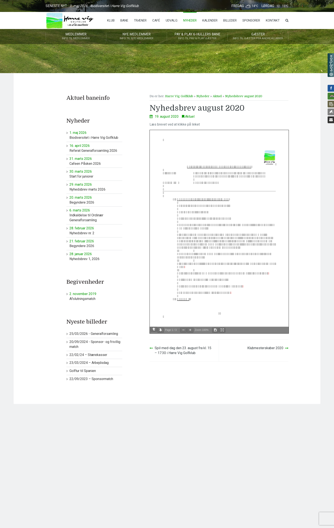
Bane (124, 20)
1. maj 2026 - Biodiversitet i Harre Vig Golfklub (104, 6)
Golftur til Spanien (82, 371)
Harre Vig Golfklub (179, 96)
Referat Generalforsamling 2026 (95, 148)
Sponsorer (251, 20)
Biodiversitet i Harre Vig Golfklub (95, 135)
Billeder (230, 20)
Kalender (209, 20)
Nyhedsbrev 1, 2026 (95, 256)
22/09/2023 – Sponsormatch (91, 379)
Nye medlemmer (136, 36)
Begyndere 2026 (95, 199)
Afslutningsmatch (95, 296)
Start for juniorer (95, 173)
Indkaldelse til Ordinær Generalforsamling (95, 215)
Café (156, 20)
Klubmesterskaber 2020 (265, 348)
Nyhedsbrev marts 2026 (95, 186)
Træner (140, 20)
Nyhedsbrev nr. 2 (95, 230)
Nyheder (190, 20)
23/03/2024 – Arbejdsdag (89, 363)
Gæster (258, 36)
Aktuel (217, 96)
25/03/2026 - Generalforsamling (93, 334)
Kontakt (273, 20)
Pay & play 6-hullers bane (197, 36)
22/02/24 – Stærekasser (88, 355)
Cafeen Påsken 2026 (95, 161)
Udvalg (171, 20)
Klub (111, 20)
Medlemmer (76, 36)
